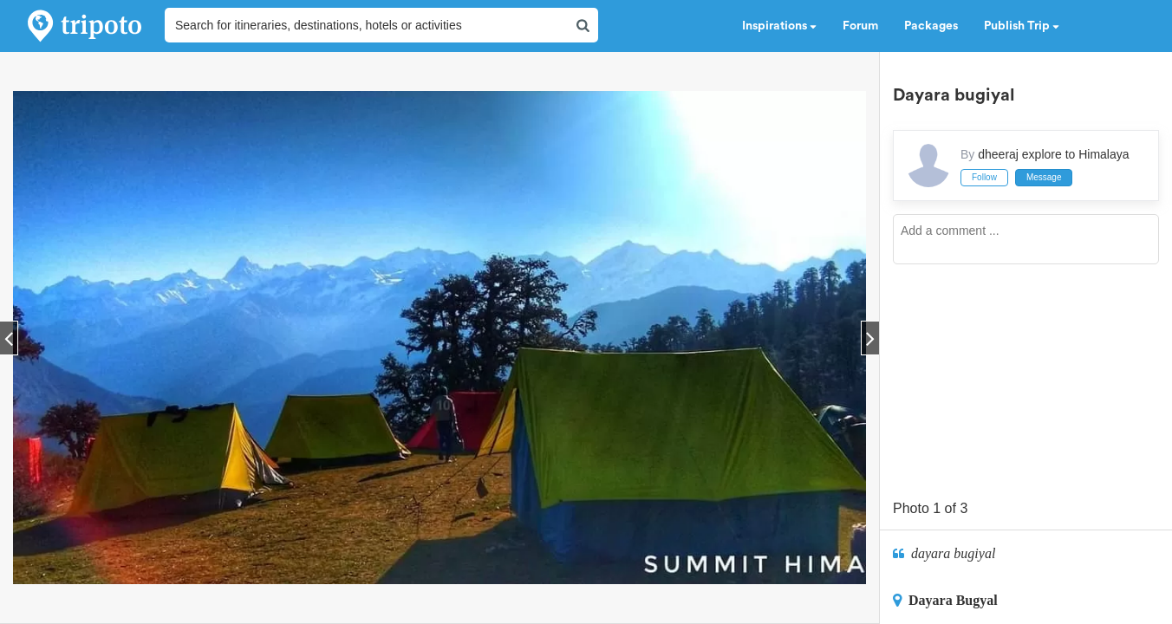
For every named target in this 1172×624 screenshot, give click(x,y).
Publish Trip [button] (1021, 26)
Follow (984, 177)
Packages (931, 26)
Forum (860, 26)
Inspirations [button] (779, 26)
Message (1044, 177)
